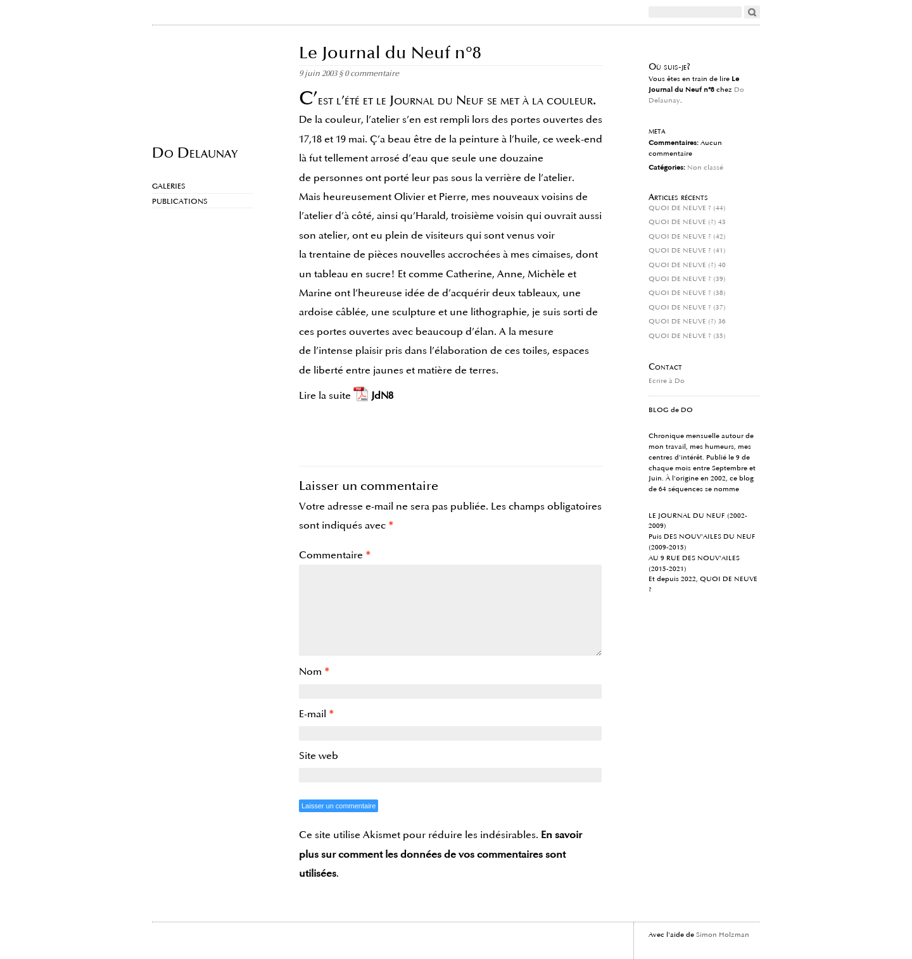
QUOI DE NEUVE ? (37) (687, 307)
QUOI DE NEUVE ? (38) (687, 293)
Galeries (169, 186)
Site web (318, 755)
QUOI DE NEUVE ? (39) (687, 279)
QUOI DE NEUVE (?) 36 (687, 321)
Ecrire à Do (667, 381)
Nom (314, 671)
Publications (180, 201)
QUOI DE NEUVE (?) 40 (687, 265)
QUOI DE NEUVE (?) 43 (687, 222)
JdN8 (382, 395)
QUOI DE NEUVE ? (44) (687, 208)
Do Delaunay (195, 152)
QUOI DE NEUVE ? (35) (687, 336)
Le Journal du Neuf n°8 (390, 52)
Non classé (705, 167)
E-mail (316, 714)
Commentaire (334, 555)
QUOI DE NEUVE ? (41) (687, 250)
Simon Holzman (722, 935)
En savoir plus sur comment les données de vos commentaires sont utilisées (440, 854)
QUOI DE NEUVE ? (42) (687, 236)
